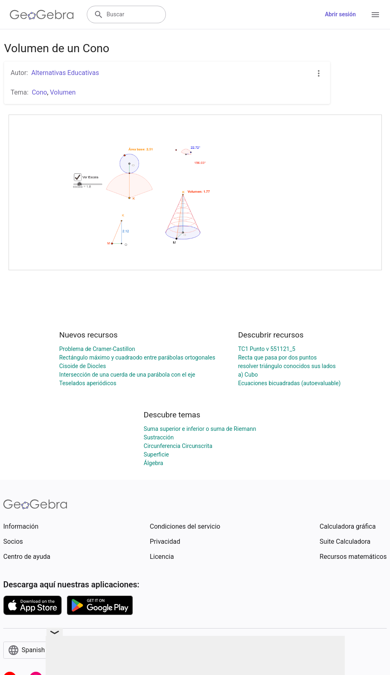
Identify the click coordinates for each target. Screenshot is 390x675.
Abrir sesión (340, 14)
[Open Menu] (375, 15)
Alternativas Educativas (65, 73)
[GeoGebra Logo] (42, 15)
